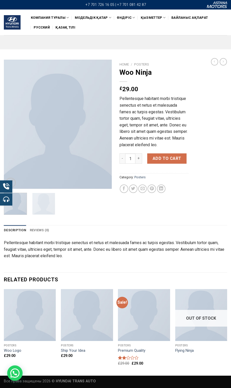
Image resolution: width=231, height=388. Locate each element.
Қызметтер (153, 17)
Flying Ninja (184, 350)
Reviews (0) (39, 230)
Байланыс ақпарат (189, 18)
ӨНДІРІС (126, 17)
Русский (42, 27)
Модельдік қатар (93, 17)
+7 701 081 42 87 (131, 5)
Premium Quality (131, 350)
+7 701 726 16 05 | (100, 5)
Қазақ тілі (65, 27)
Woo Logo (12, 350)
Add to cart (167, 158)
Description (15, 230)
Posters (141, 64)
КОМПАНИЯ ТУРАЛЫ (50, 17)
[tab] (15, 230)
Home (124, 64)
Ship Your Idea (73, 350)
